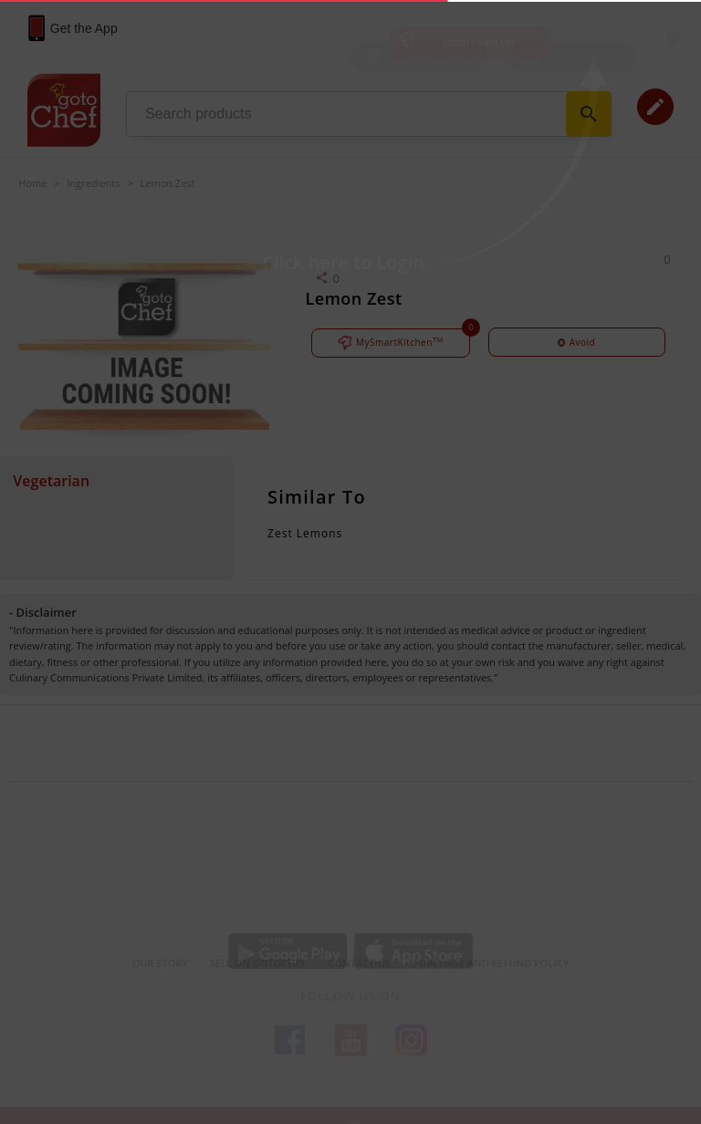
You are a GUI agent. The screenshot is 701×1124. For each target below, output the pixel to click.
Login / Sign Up (479, 41)
